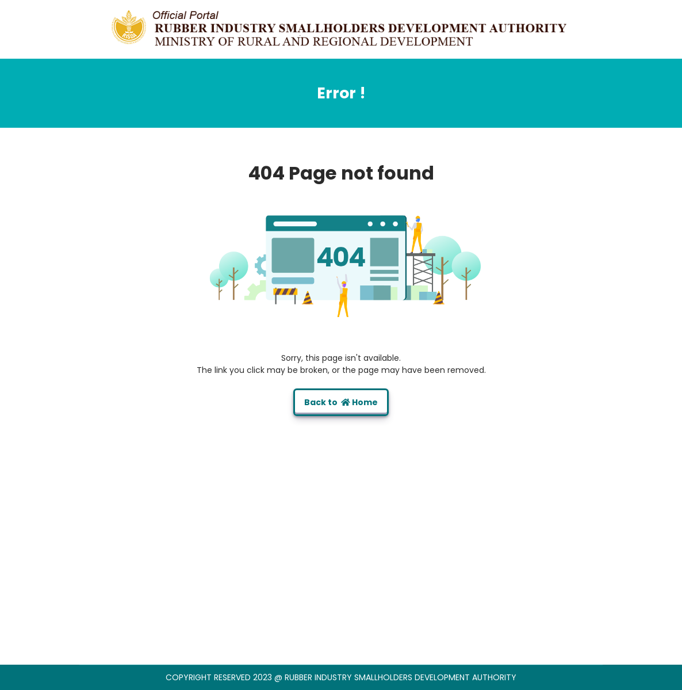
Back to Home (341, 402)
